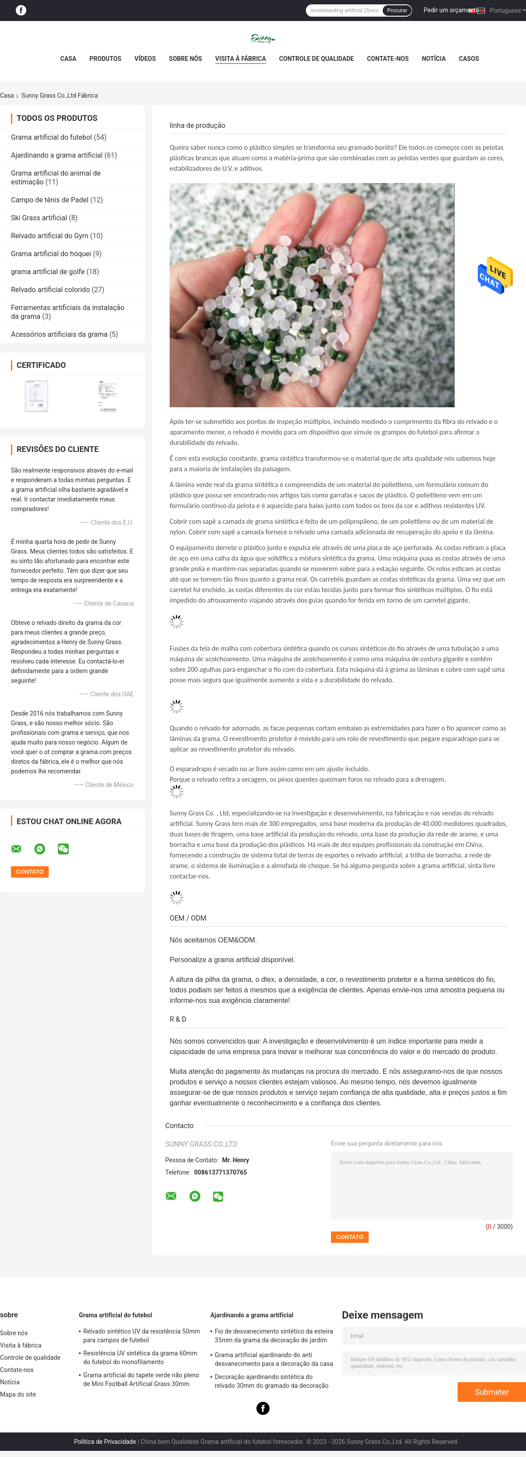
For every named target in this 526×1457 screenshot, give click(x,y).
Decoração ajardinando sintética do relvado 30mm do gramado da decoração (272, 1381)
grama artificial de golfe (48, 272)
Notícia (434, 58)
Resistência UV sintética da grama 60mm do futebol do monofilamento (140, 1357)
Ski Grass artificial (39, 218)
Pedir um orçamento (452, 10)
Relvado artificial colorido (50, 290)
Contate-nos (388, 58)
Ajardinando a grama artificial (57, 155)
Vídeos (145, 58)
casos (469, 58)
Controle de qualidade (316, 58)
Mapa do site (18, 1394)
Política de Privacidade (105, 1441)
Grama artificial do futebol (51, 137)
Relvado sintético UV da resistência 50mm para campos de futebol (141, 1336)
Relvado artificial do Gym (50, 236)
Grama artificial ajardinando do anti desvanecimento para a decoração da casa (274, 1359)
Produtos (105, 58)
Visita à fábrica (240, 58)
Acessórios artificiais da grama (59, 334)
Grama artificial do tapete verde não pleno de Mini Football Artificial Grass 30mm (141, 1379)
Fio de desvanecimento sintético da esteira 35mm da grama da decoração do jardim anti (274, 1337)
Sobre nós (185, 58)
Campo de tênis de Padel (50, 200)
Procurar (397, 10)
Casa (68, 58)
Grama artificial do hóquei (51, 254)
